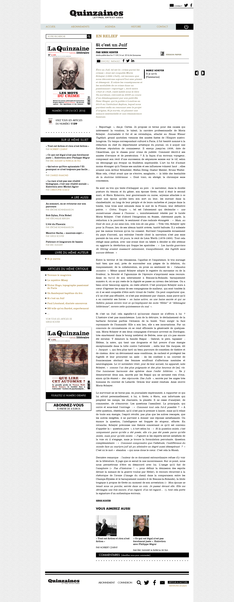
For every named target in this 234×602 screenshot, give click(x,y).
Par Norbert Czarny (107, 547)
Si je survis (53, 259)
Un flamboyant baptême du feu (64, 293)
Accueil (51, 26)
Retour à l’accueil (178, 582)
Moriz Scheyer (155, 70)
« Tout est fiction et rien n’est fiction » (67, 146)
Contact (162, 26)
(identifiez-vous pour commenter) (135, 555)
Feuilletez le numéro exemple (68, 395)
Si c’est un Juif (55, 298)
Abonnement (106, 582)
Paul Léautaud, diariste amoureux (67, 303)
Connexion (125, 582)
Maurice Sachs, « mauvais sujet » (65, 233)
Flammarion (153, 76)
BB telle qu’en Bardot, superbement (68, 308)
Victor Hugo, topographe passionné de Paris (68, 286)
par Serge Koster (107, 52)
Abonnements (80, 26)
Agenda (110, 26)
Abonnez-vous (69, 405)
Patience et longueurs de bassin (64, 242)
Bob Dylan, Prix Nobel (58, 215)
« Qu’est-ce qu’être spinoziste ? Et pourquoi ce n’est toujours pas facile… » (68, 170)
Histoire (136, 26)
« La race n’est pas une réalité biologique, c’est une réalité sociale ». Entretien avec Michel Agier (67, 184)
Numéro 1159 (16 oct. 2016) (68, 110)
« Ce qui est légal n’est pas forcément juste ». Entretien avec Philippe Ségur (149, 541)
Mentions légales (178, 586)
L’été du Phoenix (55, 224)
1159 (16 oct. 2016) (122, 55)
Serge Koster (103, 500)
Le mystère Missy (57, 280)
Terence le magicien (59, 275)
